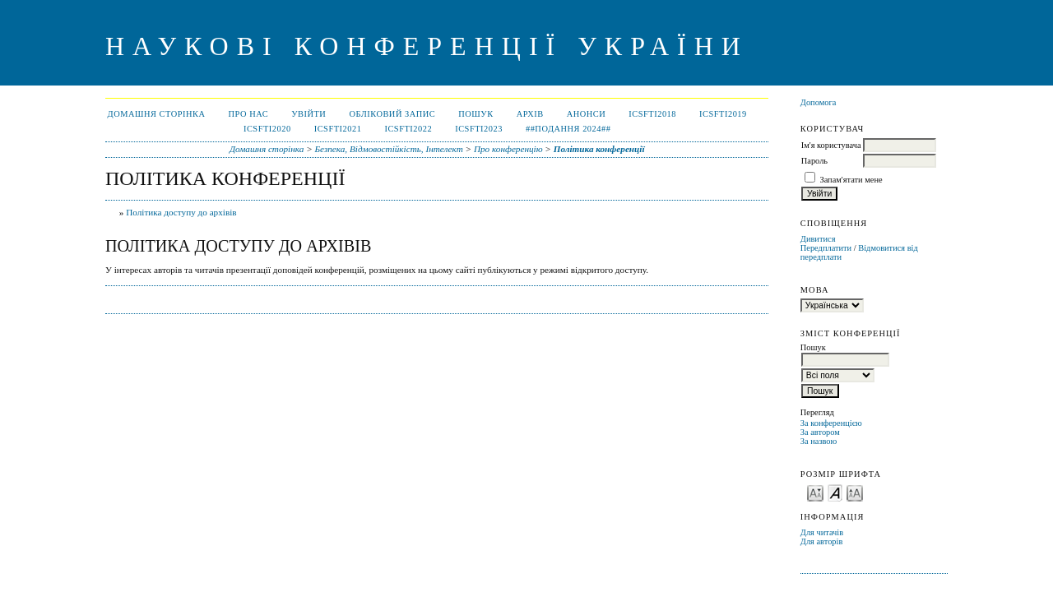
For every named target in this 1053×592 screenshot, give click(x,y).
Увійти (308, 113)
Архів (530, 113)
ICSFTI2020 (267, 128)
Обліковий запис (392, 113)
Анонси (586, 113)
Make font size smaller (815, 492)
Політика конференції (599, 149)
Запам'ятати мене (850, 179)
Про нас (249, 113)
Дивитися (818, 238)
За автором (820, 432)
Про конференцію (508, 149)
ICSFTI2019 (723, 113)
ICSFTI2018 (652, 113)
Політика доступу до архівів (181, 212)
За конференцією (831, 423)
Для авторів (821, 541)
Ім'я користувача (831, 145)
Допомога (818, 102)
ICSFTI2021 (338, 128)
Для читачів (821, 532)
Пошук (475, 113)
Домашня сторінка (157, 113)
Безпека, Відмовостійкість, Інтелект (388, 149)
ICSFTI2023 (479, 128)
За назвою (818, 441)
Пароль (814, 160)
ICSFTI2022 (408, 128)
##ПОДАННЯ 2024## (568, 128)
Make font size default (835, 492)
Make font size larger (855, 492)
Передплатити (825, 247)
